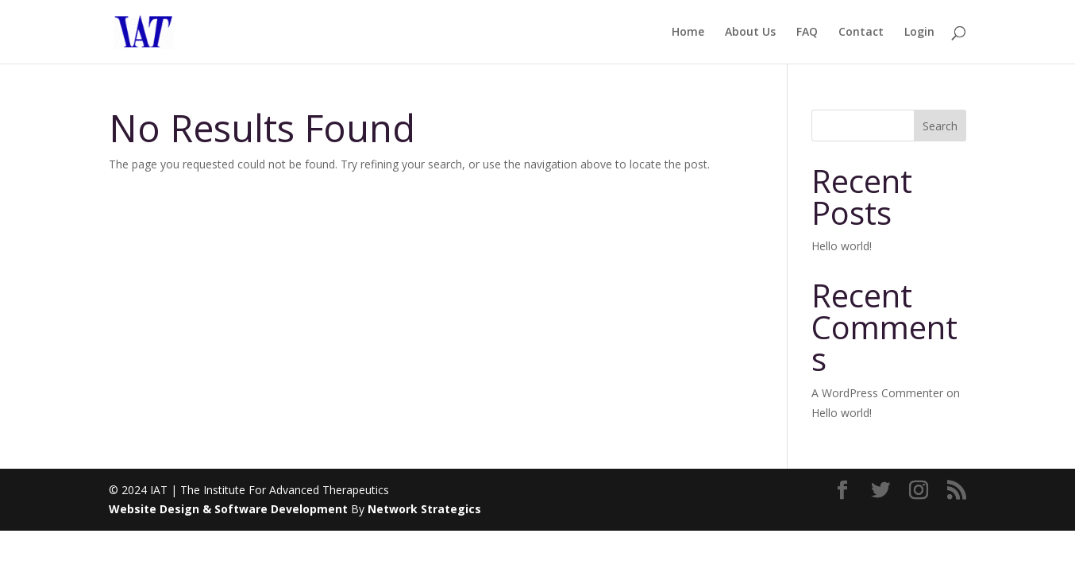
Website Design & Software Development (228, 508)
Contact (861, 32)
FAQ (807, 32)
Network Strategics (424, 508)
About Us (750, 32)
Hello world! (841, 245)
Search (940, 125)
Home (688, 32)
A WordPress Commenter (877, 392)
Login (919, 32)
